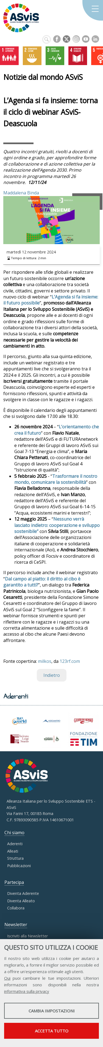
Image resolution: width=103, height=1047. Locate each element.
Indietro (51, 675)
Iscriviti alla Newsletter (27, 936)
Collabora (15, 908)
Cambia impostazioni (52, 1011)
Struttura (15, 858)
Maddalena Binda (21, 193)
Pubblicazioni (19, 865)
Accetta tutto (51, 1031)
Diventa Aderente (23, 893)
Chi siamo (14, 833)
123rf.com (70, 661)
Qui (7, 978)
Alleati (12, 851)
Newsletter (15, 925)
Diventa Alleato (21, 900)
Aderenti (15, 843)
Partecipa (14, 882)
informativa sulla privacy (26, 991)
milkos (44, 661)
